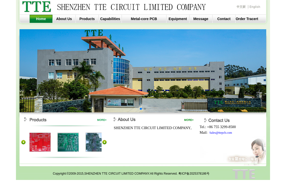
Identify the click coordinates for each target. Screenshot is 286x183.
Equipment (178, 19)
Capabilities (110, 19)
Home (41, 19)
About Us (64, 19)
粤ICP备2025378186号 (193, 173)
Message (200, 19)
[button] (141, 109)
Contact (224, 19)
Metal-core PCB (144, 19)
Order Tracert (247, 19)
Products (87, 19)
